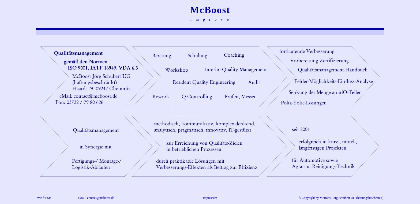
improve (211, 19)
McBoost (210, 10)
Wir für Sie (44, 198)
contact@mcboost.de (100, 198)
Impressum (210, 198)
